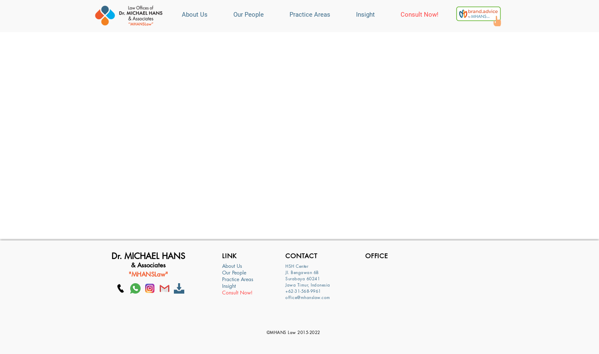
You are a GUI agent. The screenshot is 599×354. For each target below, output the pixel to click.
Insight (229, 286)
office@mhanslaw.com (307, 297)
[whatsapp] (135, 288)
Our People (234, 272)
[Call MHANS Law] (121, 288)
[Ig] (150, 288)
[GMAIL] (164, 288)
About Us (232, 266)
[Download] (179, 288)
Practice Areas (237, 279)
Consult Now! (237, 292)
